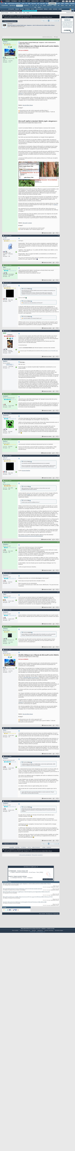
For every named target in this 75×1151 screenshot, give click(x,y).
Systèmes (72, 3)
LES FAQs (17, 847)
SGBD (58, 3)
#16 (58, 626)
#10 (58, 455)
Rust (66, 5)
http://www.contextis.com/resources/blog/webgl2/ (30, 536)
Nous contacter (42, 913)
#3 (58, 265)
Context (30, 223)
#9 (58, 439)
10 (54, 539)
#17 (58, 649)
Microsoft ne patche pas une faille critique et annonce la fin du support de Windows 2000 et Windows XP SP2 (28, 897)
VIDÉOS (60, 9)
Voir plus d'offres (48, 879)
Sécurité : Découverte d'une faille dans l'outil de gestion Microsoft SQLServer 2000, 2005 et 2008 (24, 902)
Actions (11, 12)
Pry (19, 350)
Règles (28, 12)
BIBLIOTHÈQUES (39, 9)
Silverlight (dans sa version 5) (30, 68)
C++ (33, 5)
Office (62, 3)
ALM (29, 3)
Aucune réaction (26, 470)
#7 (58, 393)
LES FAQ (22, 9)
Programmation (52, 3)
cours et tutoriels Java (53, 350)
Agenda (20, 12)
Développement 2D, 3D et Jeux (23, 15)
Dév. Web (42, 3)
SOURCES (55, 9)
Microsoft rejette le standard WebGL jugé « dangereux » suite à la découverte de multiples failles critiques (31, 25)
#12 (58, 542)
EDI (47, 3)
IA (26, 3)
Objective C (49, 5)
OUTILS (32, 9)
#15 (58, 609)
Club (57, 1)
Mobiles (67, 3)
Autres (39, 7)
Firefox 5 (55, 204)
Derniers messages (4, 12)
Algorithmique (12, 5)
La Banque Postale (16, 877)
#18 (58, 728)
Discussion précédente (25, 855)
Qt (72, 5)
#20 (58, 801)
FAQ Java (43, 350)
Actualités (11, 847)
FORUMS (17, 9)
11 (54, 453)
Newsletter (34, 1)
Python (62, 5)
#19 (58, 756)
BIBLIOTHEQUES (36, 847)
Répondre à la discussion (9, 21)
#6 (58, 359)
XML (35, 7)
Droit (52, 1)
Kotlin (44, 5)
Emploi (42, 1)
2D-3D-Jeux (19, 5)
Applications (12, 15)
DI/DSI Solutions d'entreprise (14, 3)
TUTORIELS (27, 9)
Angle (28, 494)
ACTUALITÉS (11, 9)
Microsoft (34, 3)
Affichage (56, 36)
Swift (70, 5)
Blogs (23, 1)
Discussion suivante (37, 855)
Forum (5, 15)
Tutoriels (14, 1)
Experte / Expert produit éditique (18, 876)
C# (36, 5)
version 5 (20, 93)
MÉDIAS (45, 9)
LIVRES (50, 9)
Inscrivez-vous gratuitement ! (29, 10)
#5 (58, 330)
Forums (7, 1)
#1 (58, 39)
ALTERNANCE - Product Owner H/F (18, 871)
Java (38, 3)
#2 (58, 235)
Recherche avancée (70, 12)
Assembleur (26, 5)
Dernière (56, 20)
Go (41, 5)
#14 (58, 592)
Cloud (23, 3)
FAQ (19, 1)
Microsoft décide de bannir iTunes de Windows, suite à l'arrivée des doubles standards (22, 889)
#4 (58, 282)
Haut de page (56, 913)
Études (47, 1)
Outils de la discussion (47, 36)
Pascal (55, 5)
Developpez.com (49, 913)
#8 (58, 413)
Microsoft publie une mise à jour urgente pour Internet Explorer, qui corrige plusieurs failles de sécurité (26, 892)
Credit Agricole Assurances (19, 872)
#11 (58, 480)
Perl (58, 5)
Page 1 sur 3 (45, 20)
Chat (28, 1)
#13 (58, 573)
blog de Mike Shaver (28, 105)
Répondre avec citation (46, 232)
